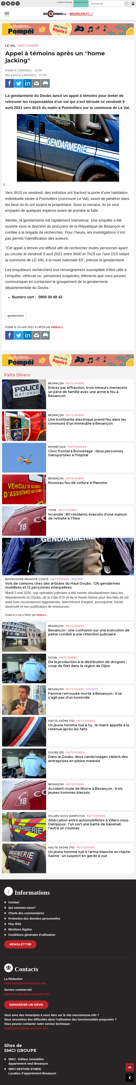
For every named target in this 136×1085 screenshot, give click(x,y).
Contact (13, 902)
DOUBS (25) (56, 752)
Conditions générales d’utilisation (31, 934)
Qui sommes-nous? (22, 907)
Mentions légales (20, 929)
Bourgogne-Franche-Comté (27, 579)
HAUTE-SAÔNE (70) (61, 720)
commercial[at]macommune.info (26, 994)
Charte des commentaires (26, 913)
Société (92, 689)
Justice (77, 579)
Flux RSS (14, 924)
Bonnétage (57, 446)
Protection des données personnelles (34, 918)
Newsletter (20, 944)
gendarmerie (16, 315)
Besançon (56, 383)
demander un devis (26, 1005)
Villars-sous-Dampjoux (66, 815)
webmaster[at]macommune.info (26, 1028)
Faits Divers (28, 45)
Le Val (10, 45)
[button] (126, 3)
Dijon (52, 657)
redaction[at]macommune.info (25, 983)
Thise (52, 510)
